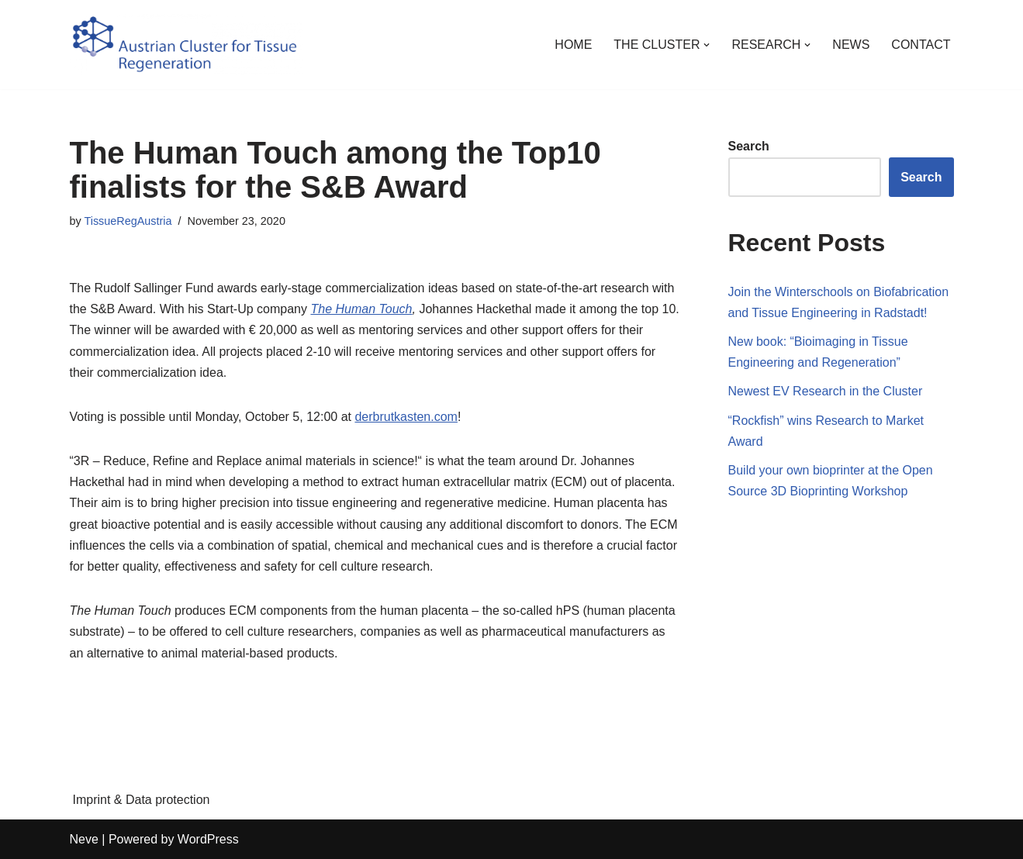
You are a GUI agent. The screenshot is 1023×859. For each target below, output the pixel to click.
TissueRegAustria (127, 221)
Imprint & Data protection (141, 799)
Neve (84, 839)
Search (748, 146)
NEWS (850, 44)
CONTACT (920, 44)
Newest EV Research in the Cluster (825, 391)
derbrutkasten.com (406, 416)
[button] (706, 45)
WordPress (208, 839)
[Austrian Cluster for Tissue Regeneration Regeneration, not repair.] (186, 44)
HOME (573, 44)
